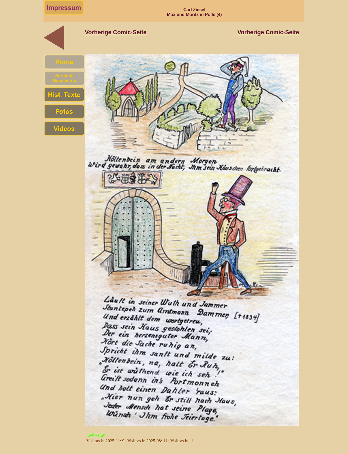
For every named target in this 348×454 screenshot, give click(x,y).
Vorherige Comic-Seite (116, 32)
